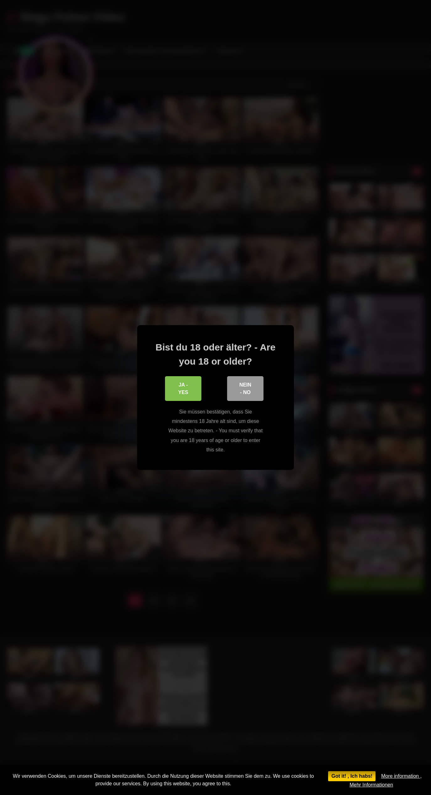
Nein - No (245, 388)
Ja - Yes (183, 388)
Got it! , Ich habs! (351, 776)
